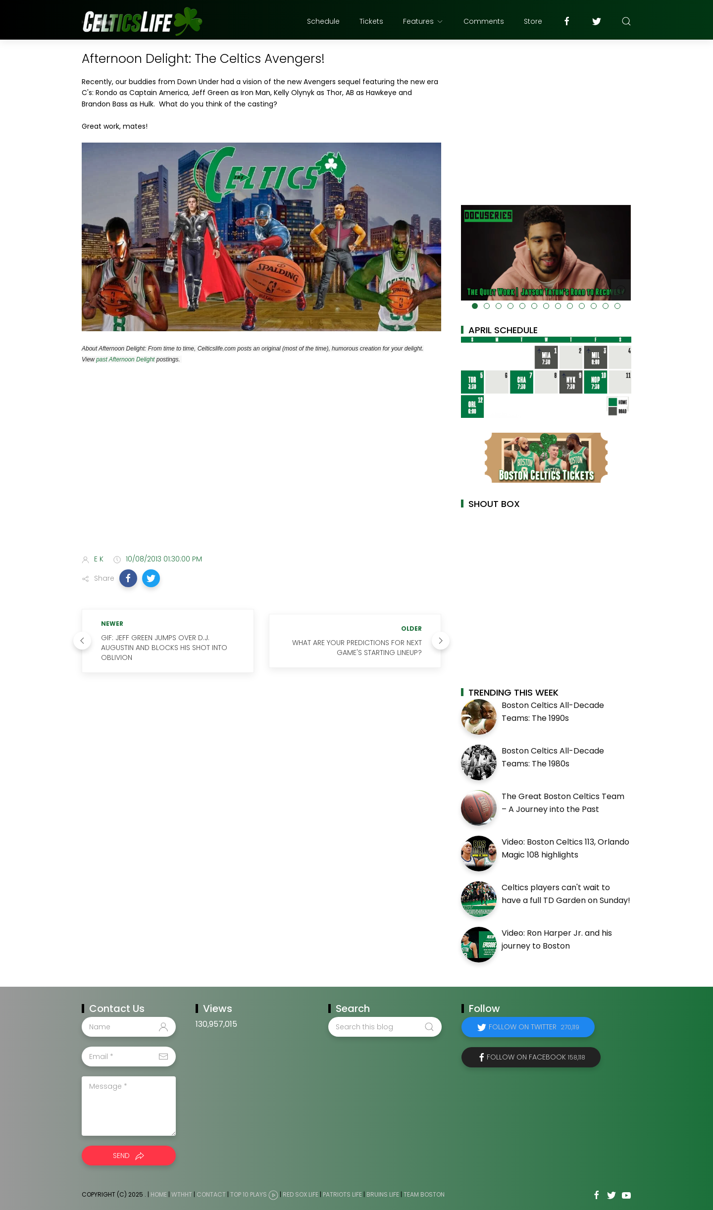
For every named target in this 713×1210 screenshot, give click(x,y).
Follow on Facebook (536, 1057)
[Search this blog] (384, 1027)
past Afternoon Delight (125, 359)
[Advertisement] (261, 468)
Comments (483, 21)
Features (423, 21)
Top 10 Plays (248, 1194)
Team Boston (424, 1194)
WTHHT (181, 1194)
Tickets (371, 21)
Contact (211, 1194)
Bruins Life (382, 1194)
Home (159, 1194)
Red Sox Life (300, 1194)
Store (533, 21)
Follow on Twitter (534, 1027)
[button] (128, 578)
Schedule (323, 21)
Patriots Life (342, 1194)
